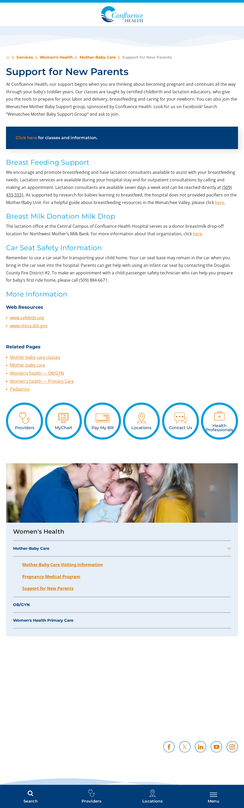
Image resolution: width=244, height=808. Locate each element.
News (232, 732)
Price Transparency (111, 720)
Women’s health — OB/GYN (37, 373)
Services (24, 57)
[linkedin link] (200, 747)
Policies (177, 720)
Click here (26, 137)
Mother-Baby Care (98, 57)
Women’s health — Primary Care (42, 381)
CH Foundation (116, 732)
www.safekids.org (27, 317)
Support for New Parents (48, 588)
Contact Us (173, 732)
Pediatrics (19, 389)
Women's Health (56, 57)
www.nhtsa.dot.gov (28, 326)
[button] (229, 548)
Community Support (163, 726)
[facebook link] (169, 747)
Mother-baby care (27, 365)
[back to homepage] (8, 57)
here (219, 202)
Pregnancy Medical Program (51, 576)
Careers (230, 720)
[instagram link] (232, 747)
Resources (227, 726)
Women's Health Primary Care (43, 620)
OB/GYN (21, 604)
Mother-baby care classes (35, 357)
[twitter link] (185, 747)
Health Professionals (110, 726)
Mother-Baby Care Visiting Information (62, 565)
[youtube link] (216, 747)
